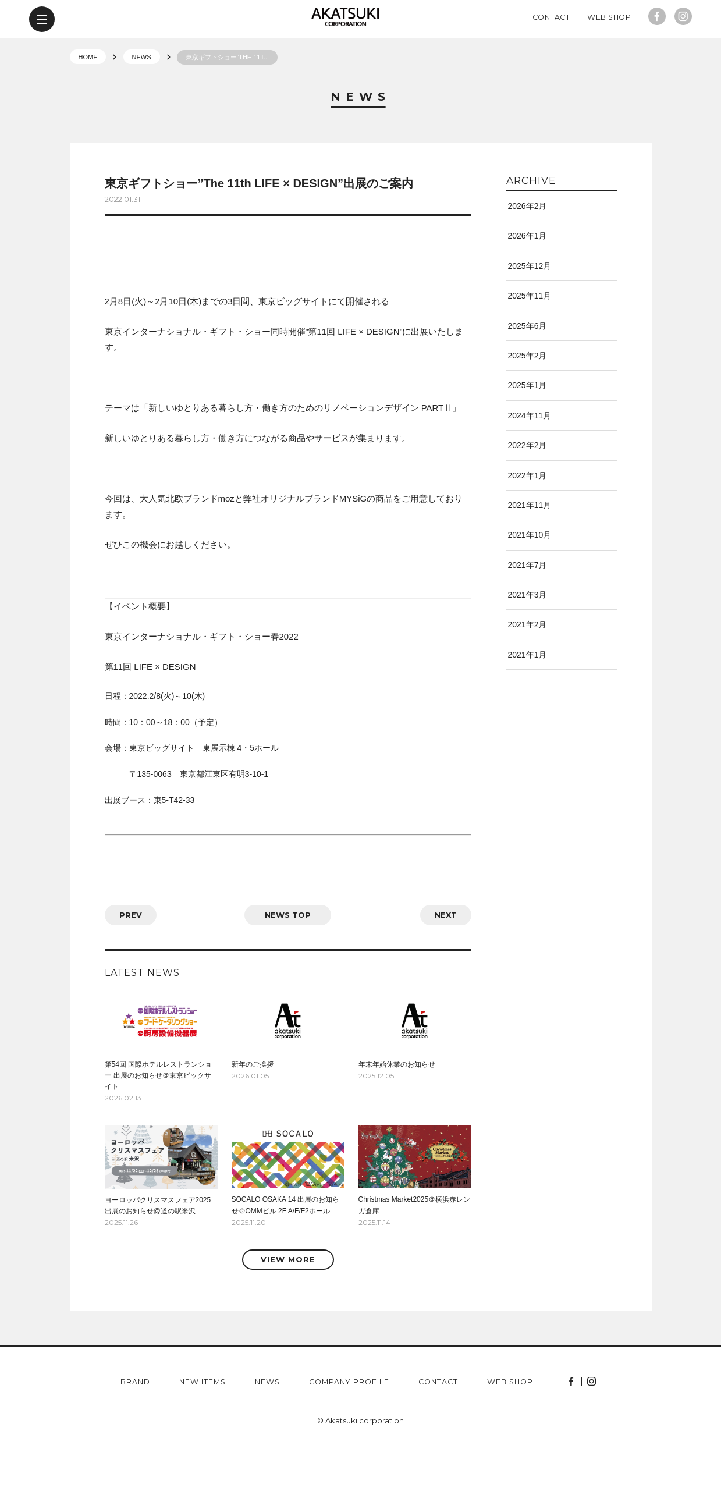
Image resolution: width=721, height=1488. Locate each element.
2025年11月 (530, 333)
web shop (510, 1420)
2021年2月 (527, 662)
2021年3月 (527, 632)
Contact (551, 55)
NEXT (446, 952)
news (267, 1420)
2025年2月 (527, 393)
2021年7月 (527, 603)
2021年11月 (530, 543)
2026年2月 (527, 243)
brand (135, 1420)
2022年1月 (527, 513)
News (360, 135)
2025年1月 (527, 423)
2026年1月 (527, 273)
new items (202, 1420)
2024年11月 (530, 453)
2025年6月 (527, 363)
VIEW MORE (288, 1297)
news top (288, 952)
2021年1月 (527, 692)
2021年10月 (530, 572)
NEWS (141, 94)
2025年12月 (530, 303)
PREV (130, 952)
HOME (88, 94)
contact (438, 1420)
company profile (349, 1420)
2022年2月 (527, 483)
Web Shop (609, 55)
